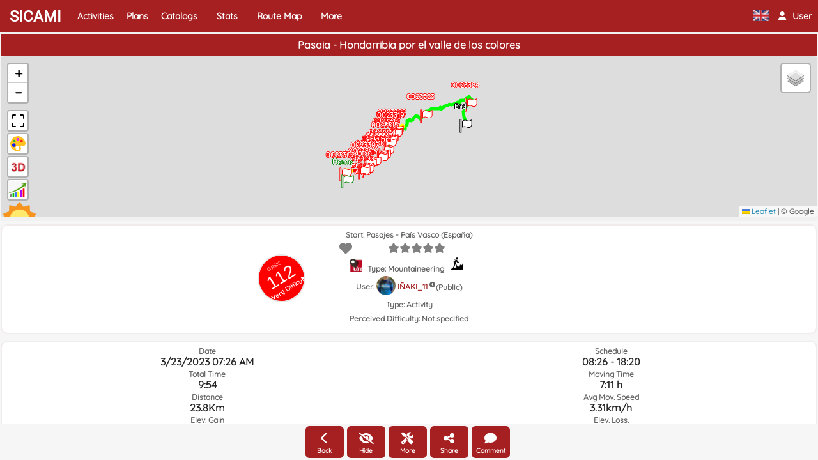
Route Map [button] (279, 16)
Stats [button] (227, 16)
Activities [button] (95, 16)
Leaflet (759, 211)
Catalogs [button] (179, 16)
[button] (795, 16)
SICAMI (35, 17)
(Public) (449, 287)
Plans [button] (137, 16)
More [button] (331, 16)
